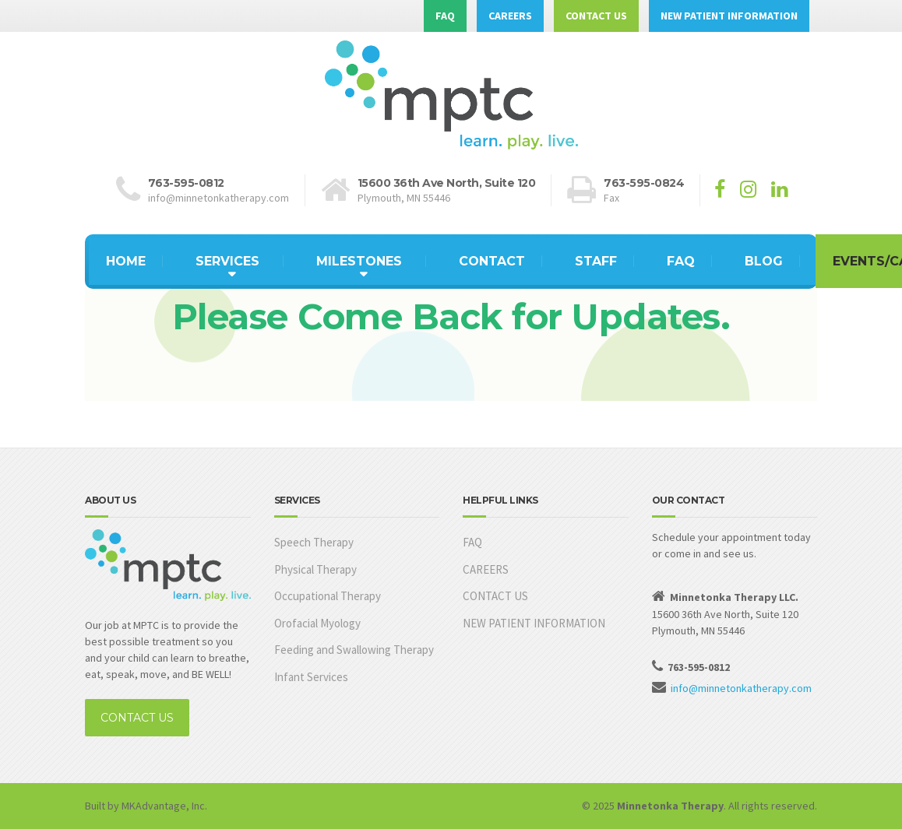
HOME (126, 261)
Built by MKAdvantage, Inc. (146, 806)
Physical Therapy (315, 569)
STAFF (596, 261)
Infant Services (311, 676)
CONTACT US (596, 16)
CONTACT (492, 261)
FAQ (445, 16)
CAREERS (510, 16)
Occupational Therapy (327, 595)
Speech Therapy (314, 542)
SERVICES (227, 261)
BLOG (764, 261)
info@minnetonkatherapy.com (741, 688)
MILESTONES (359, 261)
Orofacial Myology (317, 623)
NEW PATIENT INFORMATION (729, 16)
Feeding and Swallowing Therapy (354, 649)
